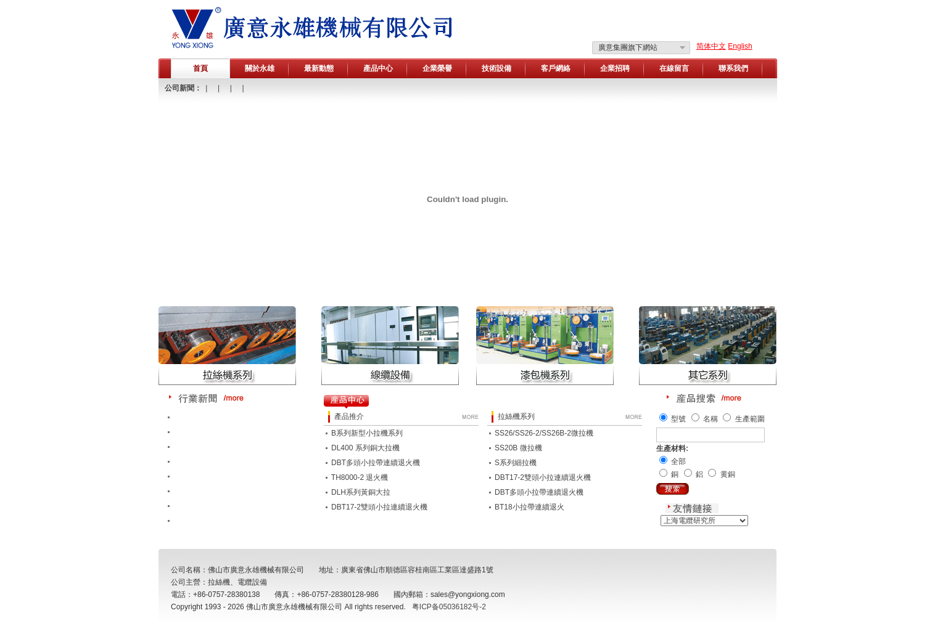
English (740, 46)
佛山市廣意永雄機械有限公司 (294, 607)
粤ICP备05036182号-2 (449, 607)
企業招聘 (615, 68)
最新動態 (319, 68)
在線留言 (674, 68)
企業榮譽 (437, 68)
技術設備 (496, 68)
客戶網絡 (555, 68)
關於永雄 (259, 68)
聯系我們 (733, 68)
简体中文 (711, 46)
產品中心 (378, 68)
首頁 (200, 68)
